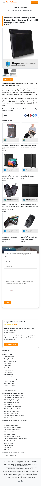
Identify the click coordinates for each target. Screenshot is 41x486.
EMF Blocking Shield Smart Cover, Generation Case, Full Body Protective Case (10, 176)
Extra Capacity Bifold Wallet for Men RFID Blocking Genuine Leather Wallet (10, 237)
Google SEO (34, 461)
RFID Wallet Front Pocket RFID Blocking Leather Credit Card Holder (10, 147)
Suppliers (19, 464)
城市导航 (19, 465)
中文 (27, 465)
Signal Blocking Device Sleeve (27, 109)
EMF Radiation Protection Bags (13, 393)
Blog (26, 464)
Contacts (29, 464)
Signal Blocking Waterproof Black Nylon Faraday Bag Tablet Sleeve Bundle (29, 206)
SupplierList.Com (14, 477)
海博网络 (14, 461)
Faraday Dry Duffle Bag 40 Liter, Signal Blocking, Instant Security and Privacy (29, 237)
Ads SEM (20, 462)
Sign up (35, 2)
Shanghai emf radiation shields (19, 10)
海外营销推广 (28, 461)
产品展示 (24, 465)
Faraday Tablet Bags (21, 12)
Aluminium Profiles (29, 468)
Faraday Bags (30, 10)
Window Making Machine (20, 467)
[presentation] (14, 296)
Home (9, 10)
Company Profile (11, 345)
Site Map (14, 465)
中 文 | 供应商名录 (6, 461)
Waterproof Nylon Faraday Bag (11, 109)
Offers (22, 464)
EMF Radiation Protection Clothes (14, 421)
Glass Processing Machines (9, 467)
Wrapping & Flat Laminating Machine (16, 468)
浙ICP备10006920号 (31, 477)
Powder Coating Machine (32, 467)
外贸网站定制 (20, 461)
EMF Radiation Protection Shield (14, 453)
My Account (34, 464)
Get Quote (8, 79)
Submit (7, 302)
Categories (13, 464)
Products (5, 350)
